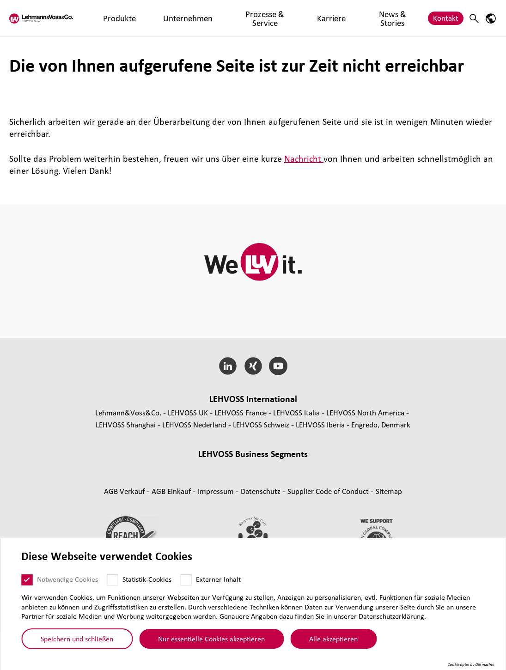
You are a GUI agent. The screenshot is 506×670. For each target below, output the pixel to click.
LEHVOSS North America (365, 412)
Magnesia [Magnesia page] (319, 467)
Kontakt (445, 17)
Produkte (114, 17)
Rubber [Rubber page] (285, 467)
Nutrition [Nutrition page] (372, 479)
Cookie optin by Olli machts (470, 664)
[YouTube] (278, 366)
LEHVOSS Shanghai (126, 424)
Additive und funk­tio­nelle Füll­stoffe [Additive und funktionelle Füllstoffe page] (253, 491)
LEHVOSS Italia (296, 412)
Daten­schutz (261, 529)
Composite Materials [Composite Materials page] (233, 467)
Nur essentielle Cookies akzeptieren (211, 638)
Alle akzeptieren (333, 638)
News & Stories (324, 17)
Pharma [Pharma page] (287, 479)
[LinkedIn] (227, 366)
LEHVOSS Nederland (194, 424)
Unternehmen (162, 17)
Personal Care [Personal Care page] (329, 479)
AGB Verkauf (125, 529)
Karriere (277, 17)
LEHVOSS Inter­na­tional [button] (253, 399)
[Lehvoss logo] (44, 18)
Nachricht (303, 158)
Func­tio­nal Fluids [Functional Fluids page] (141, 479)
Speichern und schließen (77, 638)
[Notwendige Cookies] (26, 579)
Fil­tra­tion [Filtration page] (253, 479)
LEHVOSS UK (188, 412)
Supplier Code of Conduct (329, 529)
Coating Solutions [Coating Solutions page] (203, 479)
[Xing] (253, 366)
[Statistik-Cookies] (112, 579)
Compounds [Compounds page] (118, 467)
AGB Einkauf (172, 529)
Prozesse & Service (225, 17)
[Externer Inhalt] (185, 579)
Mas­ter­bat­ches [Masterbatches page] (169, 467)
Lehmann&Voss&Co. (128, 412)
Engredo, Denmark (380, 424)
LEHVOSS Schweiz (261, 424)
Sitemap (389, 529)
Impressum (217, 529)
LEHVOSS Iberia (320, 424)
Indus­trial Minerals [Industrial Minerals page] (372, 467)
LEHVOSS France (240, 412)
